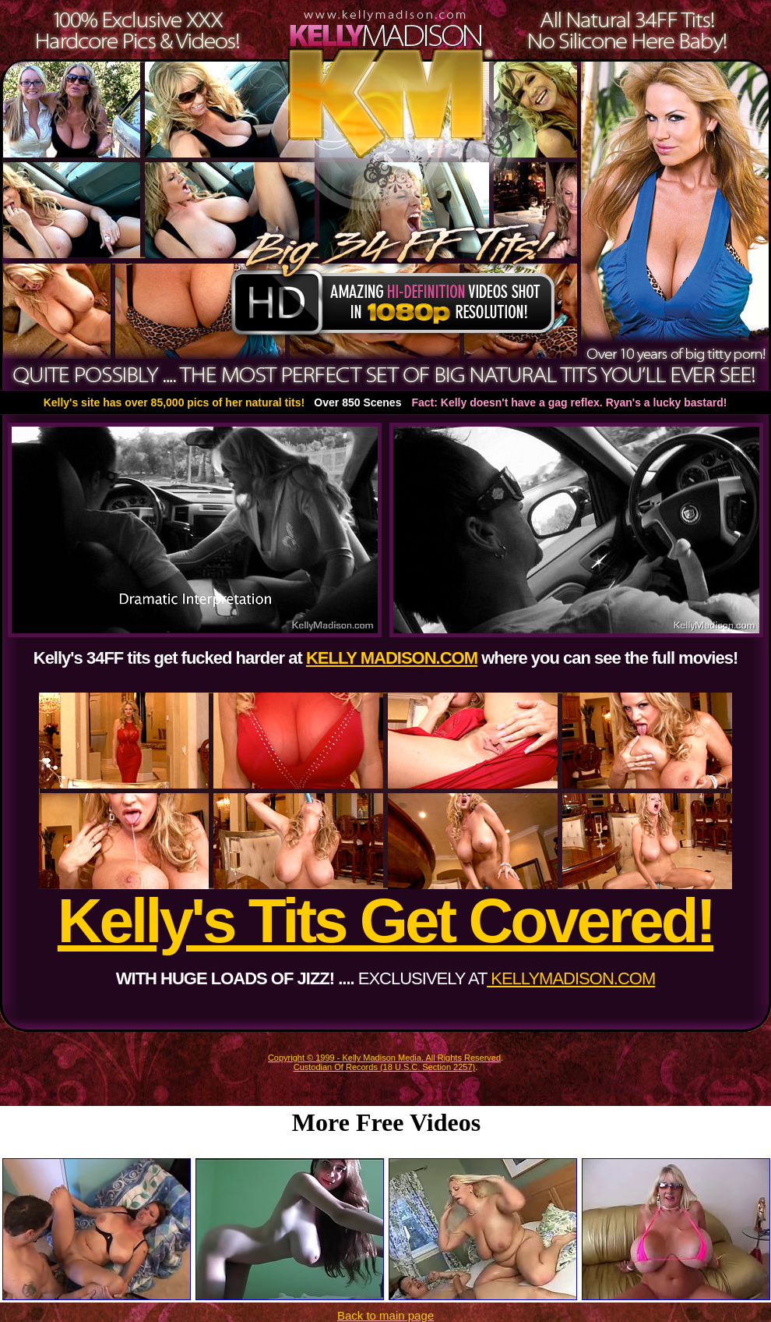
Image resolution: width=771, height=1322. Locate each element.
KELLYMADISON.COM (571, 978)
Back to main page (385, 1315)
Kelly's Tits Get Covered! (385, 920)
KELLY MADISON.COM (391, 658)
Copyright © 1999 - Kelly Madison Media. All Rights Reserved (384, 1057)
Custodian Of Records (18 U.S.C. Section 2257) (385, 1067)
